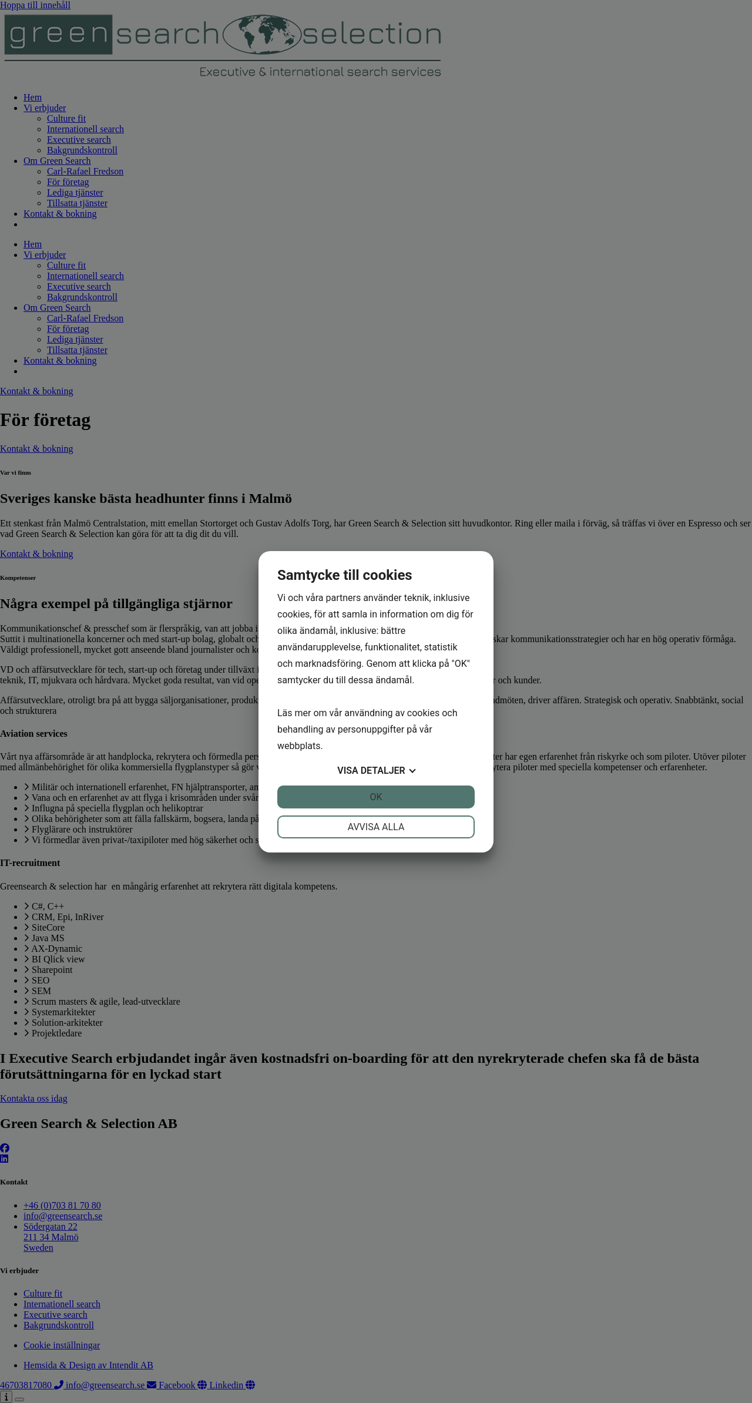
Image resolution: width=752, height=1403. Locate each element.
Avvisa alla (376, 827)
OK (376, 797)
